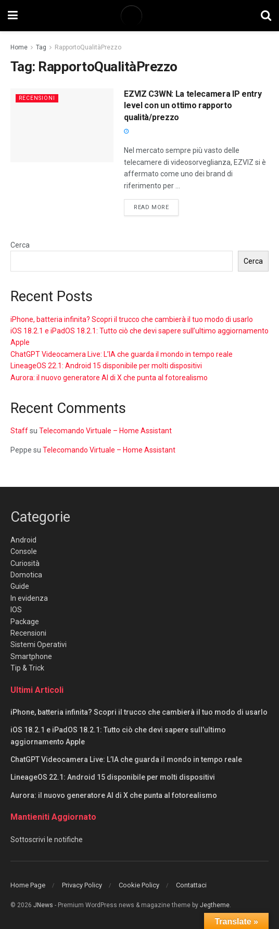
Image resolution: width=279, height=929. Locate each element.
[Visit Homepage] (139, 15)
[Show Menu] (13, 15)
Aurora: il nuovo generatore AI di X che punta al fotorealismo (109, 377)
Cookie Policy (139, 885)
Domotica (26, 575)
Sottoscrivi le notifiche (46, 839)
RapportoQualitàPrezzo (88, 47)
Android (23, 540)
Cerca (20, 245)
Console (23, 551)
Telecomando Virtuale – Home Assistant (105, 431)
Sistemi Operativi (38, 644)
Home (19, 47)
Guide (19, 586)
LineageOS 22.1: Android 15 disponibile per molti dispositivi (106, 366)
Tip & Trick (27, 668)
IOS (16, 609)
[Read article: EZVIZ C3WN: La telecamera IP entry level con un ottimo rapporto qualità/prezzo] (61, 125)
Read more (156, 206)
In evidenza (29, 598)
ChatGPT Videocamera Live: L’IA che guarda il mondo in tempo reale (121, 354)
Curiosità (25, 563)
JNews (43, 905)
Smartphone (31, 656)
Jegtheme (215, 905)
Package (24, 621)
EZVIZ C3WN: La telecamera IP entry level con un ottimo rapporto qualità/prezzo (192, 105)
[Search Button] (266, 15)
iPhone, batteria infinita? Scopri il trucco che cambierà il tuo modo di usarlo (131, 319)
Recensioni (38, 98)
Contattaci (191, 885)
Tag (41, 47)
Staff (19, 431)
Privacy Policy (82, 885)
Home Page (27, 885)
